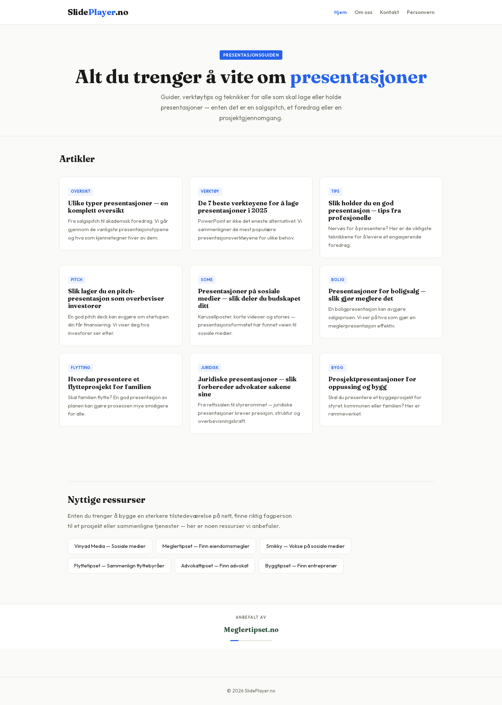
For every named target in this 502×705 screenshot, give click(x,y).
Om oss (363, 12)
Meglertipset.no (251, 629)
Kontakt (389, 12)
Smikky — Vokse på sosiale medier (305, 546)
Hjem (340, 12)
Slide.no (98, 12)
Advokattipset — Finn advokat (215, 565)
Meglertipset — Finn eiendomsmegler (206, 546)
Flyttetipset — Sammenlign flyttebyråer (119, 565)
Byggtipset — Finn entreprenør (301, 565)
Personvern (420, 12)
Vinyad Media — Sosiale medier (110, 546)
